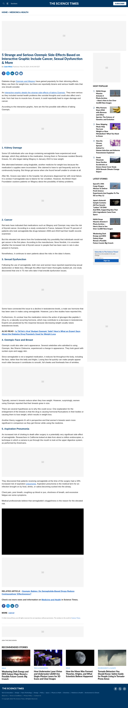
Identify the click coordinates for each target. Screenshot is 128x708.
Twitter (8, 73)
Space (48, 693)
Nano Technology (26, 693)
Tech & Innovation (7, 693)
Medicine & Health (77, 693)
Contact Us (37, 695)
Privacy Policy (28, 695)
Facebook (4, 73)
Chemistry (66, 693)
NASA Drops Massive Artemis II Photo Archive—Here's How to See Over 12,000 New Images (103, 224)
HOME (5, 12)
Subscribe (119, 3)
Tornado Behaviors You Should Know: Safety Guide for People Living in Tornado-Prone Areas (111, 675)
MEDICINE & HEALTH (19, 12)
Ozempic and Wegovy (25, 81)
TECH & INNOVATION (41, 668)
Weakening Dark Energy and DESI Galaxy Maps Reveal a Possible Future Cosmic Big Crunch (15, 675)
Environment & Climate (92, 693)
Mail (21, 73)
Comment (17, 73)
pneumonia (31, 484)
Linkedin (12, 73)
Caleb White (8, 67)
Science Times (76, 618)
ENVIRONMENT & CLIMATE (107, 668)
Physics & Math (56, 693)
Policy (42, 693)
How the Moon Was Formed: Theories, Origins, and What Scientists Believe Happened (79, 674)
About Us (5, 695)
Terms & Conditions (16, 695)
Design (17, 693)
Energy (36, 693)
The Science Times (64, 3)
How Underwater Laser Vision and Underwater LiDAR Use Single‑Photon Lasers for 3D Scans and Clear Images (48, 675)
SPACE (4, 668)
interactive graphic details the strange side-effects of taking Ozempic (35, 93)
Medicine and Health (51, 600)
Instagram (124, 689)
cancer (11, 613)
